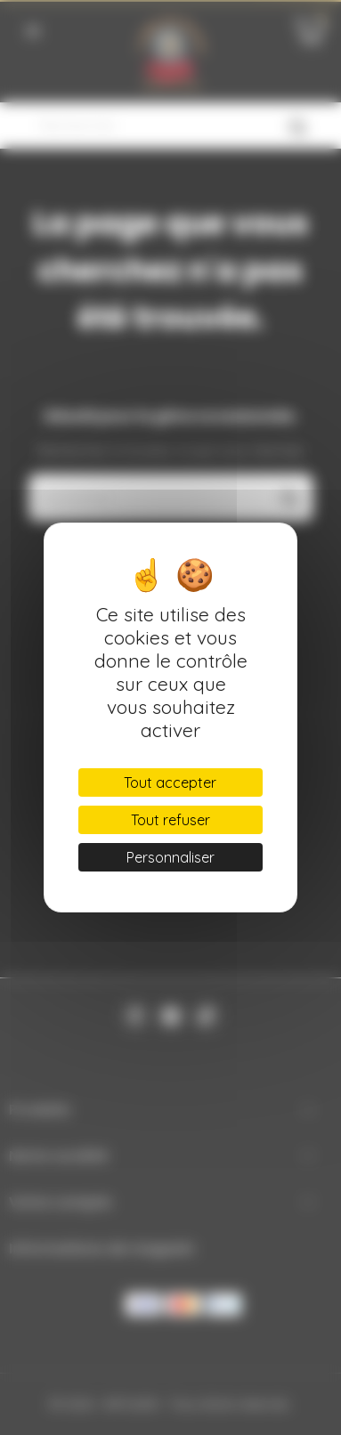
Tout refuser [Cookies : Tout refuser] (170, 820)
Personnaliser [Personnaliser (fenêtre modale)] (170, 857)
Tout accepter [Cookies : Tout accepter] (170, 782)
